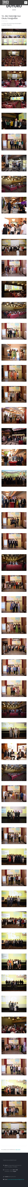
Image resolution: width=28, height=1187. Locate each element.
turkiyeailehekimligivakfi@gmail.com (16, 1179)
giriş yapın (18, 1149)
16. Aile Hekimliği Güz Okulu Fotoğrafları (11, 17)
